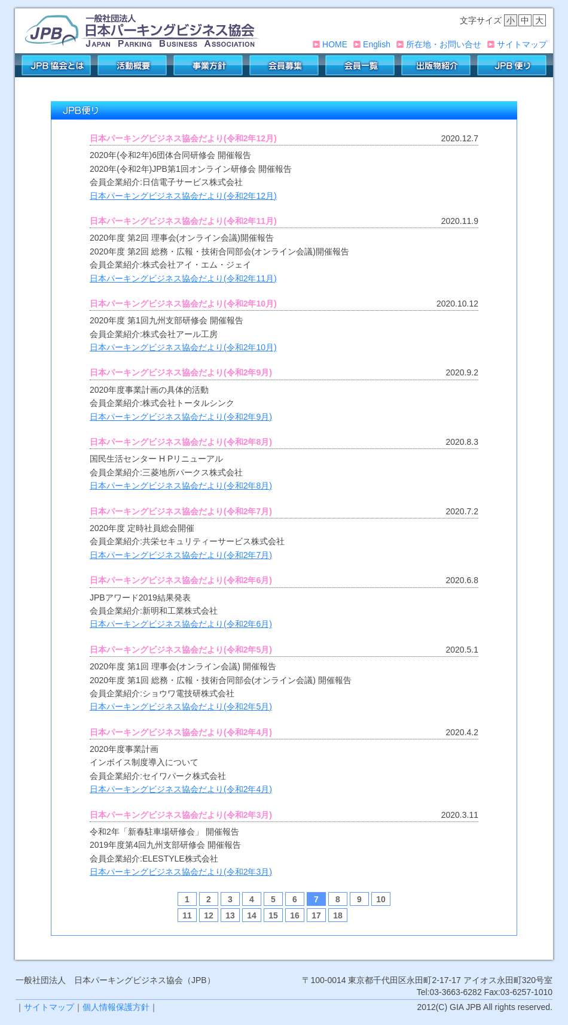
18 (338, 915)
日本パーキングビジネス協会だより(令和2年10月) (183, 347)
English (376, 44)
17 (316, 915)
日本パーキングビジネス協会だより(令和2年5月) (181, 706)
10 (381, 899)
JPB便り (511, 65)
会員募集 (284, 65)
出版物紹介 (436, 65)
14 (251, 915)
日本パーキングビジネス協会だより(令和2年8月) (181, 485)
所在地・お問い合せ (443, 44)
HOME (334, 44)
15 (273, 915)
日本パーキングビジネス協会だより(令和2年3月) (181, 872)
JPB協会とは (56, 65)
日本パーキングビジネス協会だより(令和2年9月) (181, 416)
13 (230, 915)
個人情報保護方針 (116, 1007)
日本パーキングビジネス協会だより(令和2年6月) (181, 624)
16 (295, 915)
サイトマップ (522, 44)
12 (208, 915)
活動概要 (132, 65)
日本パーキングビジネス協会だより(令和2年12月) (183, 196)
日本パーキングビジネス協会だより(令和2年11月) (183, 278)
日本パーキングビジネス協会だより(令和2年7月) (181, 555)
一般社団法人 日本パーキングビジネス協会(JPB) (142, 30)
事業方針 (208, 65)
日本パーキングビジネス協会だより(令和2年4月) (181, 789)
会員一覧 (360, 65)
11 (187, 915)
